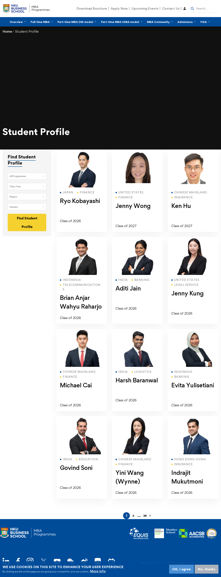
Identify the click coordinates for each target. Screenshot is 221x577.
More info (98, 571)
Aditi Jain (128, 288)
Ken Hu (181, 205)
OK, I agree (181, 569)
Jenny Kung (187, 293)
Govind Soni (76, 467)
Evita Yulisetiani (192, 385)
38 (145, 515)
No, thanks (206, 569)
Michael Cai (76, 385)
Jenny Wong (133, 205)
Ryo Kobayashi (80, 201)
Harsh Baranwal (137, 380)
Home (7, 31)
